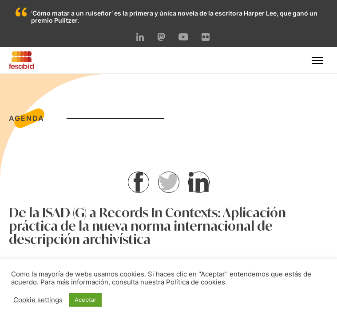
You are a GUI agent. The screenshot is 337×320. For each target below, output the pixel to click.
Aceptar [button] (85, 299)
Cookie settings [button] (38, 300)
